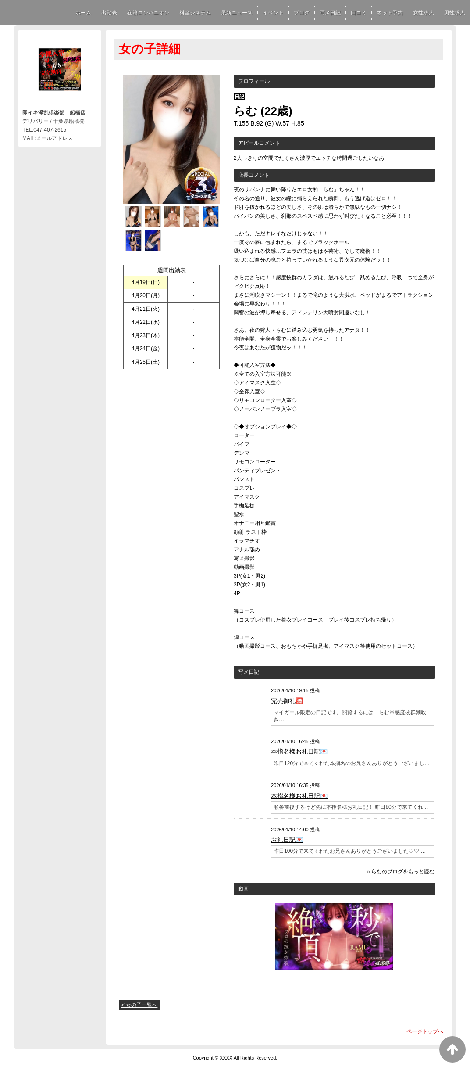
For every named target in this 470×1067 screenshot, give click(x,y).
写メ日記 (330, 13)
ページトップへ (424, 1031)
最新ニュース (237, 13)
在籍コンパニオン (148, 13)
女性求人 (423, 13)
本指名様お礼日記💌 (299, 751)
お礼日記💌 (287, 839)
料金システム (195, 13)
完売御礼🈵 (287, 700)
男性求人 (454, 13)
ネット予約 (390, 13)
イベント (273, 13)
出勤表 (109, 13)
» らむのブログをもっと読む (400, 872)
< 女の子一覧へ (139, 1005)
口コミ (359, 13)
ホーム (83, 13)
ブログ (302, 13)
